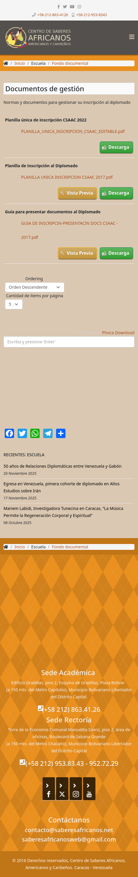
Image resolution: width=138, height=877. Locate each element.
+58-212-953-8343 (91, 14)
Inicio (19, 63)
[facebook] (58, 6)
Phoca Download (118, 332)
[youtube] (72, 6)
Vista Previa (80, 193)
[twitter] (65, 6)
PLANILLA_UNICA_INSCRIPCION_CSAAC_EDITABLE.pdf (73, 131)
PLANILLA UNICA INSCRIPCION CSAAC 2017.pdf (67, 177)
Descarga (118, 147)
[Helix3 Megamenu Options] (130, 35)
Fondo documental (70, 63)
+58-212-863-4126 (52, 14)
